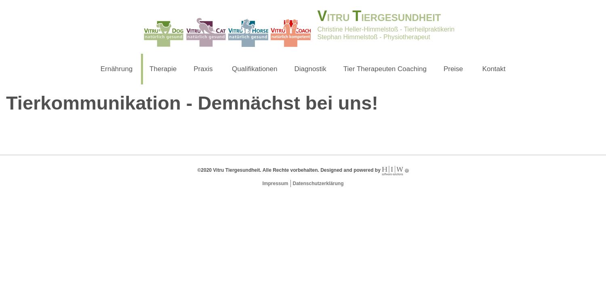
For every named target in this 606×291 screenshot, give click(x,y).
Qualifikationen (254, 69)
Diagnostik (310, 69)
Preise (453, 69)
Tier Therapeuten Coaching (385, 69)
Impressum (275, 183)
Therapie (163, 69)
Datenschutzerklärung (318, 183)
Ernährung (117, 69)
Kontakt (494, 69)
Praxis (203, 69)
